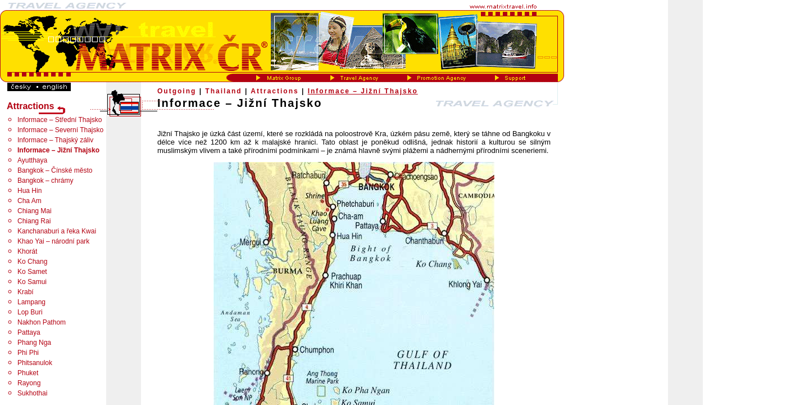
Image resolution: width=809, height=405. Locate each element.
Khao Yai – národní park (53, 241)
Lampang (31, 302)
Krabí (25, 292)
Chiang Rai (34, 221)
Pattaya (28, 332)
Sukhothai (32, 393)
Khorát (27, 251)
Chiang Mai (34, 211)
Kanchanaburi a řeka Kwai (56, 231)
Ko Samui (32, 282)
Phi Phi (28, 353)
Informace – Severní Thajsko (60, 130)
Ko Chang (32, 262)
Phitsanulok (34, 363)
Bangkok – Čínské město (54, 170)
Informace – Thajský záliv (55, 140)
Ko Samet (32, 272)
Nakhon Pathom (41, 322)
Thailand (223, 91)
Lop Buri (30, 312)
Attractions (274, 91)
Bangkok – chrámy (45, 180)
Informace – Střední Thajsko (59, 120)
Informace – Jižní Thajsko (363, 91)
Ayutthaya (32, 160)
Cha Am (29, 201)
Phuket (27, 373)
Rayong (28, 383)
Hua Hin (29, 191)
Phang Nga (34, 342)
